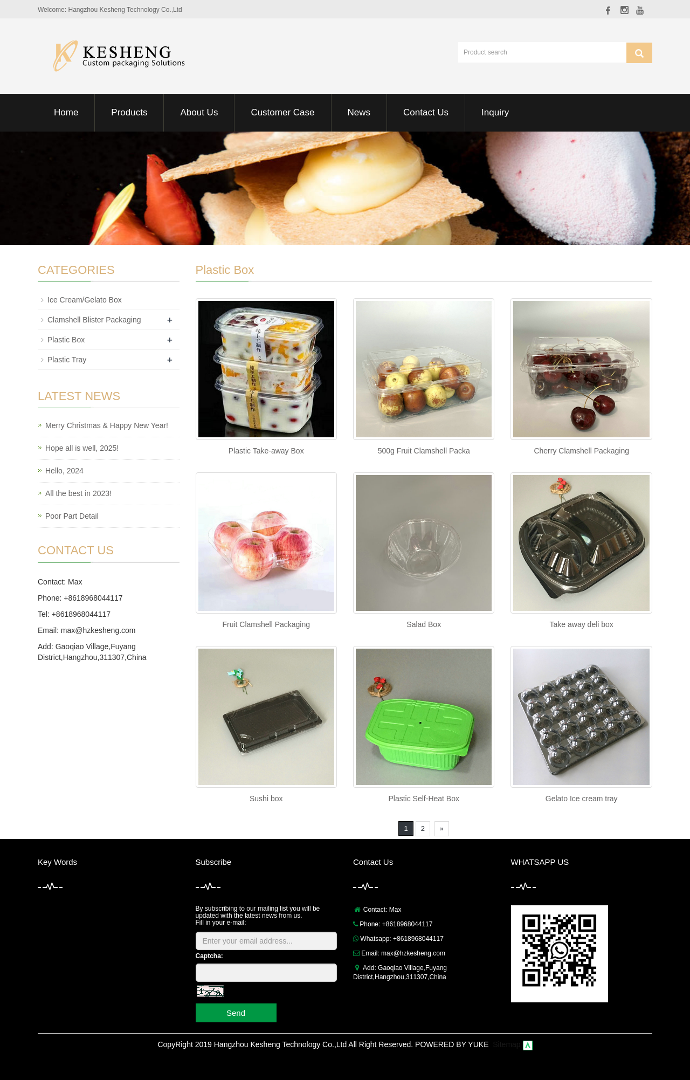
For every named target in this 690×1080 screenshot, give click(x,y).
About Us (199, 112)
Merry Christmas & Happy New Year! (106, 425)
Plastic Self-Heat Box (423, 798)
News (359, 112)
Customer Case (282, 112)
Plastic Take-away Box (266, 450)
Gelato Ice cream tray (582, 798)
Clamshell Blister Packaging (94, 319)
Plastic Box (66, 339)
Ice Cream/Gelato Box (84, 299)
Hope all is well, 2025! (82, 448)
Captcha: (209, 956)
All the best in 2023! (78, 493)
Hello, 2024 (64, 470)
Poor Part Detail (72, 516)
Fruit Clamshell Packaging (266, 624)
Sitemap (506, 1044)
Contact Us (425, 112)
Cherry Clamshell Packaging (581, 450)
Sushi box (266, 798)
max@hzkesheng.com (98, 630)
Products (129, 112)
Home (66, 112)
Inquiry (495, 112)
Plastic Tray (66, 359)
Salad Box (423, 624)
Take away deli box (581, 624)
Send (235, 1012)
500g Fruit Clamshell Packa (424, 450)
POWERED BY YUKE (453, 1044)
